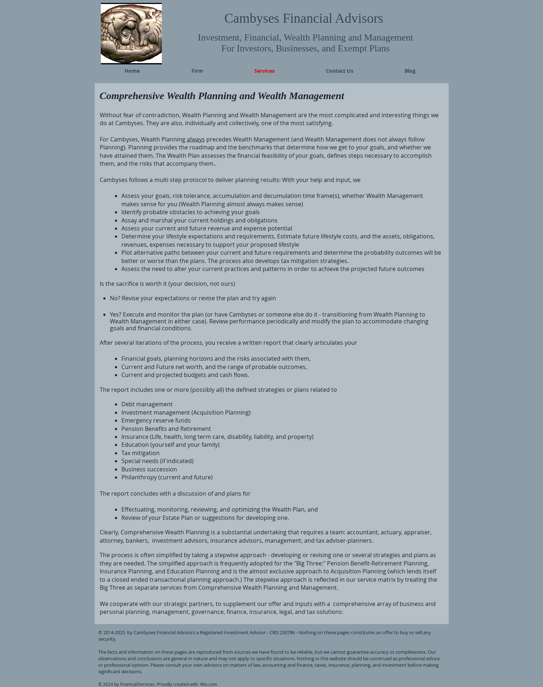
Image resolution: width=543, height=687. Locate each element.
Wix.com (208, 684)
